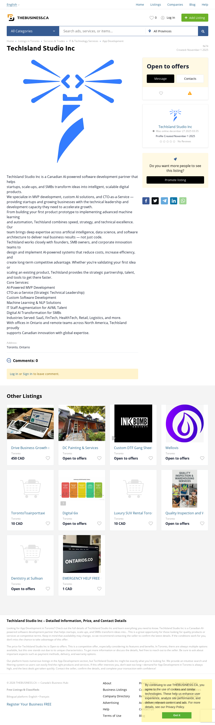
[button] (186, 707)
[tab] (22, 360)
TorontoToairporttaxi (28, 513)
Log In (14, 374)
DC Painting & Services (80, 447)
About (107, 683)
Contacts (190, 79)
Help (205, 5)
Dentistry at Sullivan (27, 578)
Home (140, 5)
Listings (155, 5)
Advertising (111, 703)
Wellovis (171, 447)
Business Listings (115, 690)
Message (160, 79)
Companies (175, 5)
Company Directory (116, 696)
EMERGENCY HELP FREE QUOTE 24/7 (83, 578)
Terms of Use (112, 716)
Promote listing (175, 180)
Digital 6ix (70, 513)
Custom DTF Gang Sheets (134, 447)
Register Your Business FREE (29, 704)
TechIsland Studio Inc (175, 126)
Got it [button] (176, 715)
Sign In (28, 374)
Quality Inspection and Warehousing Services (185, 513)
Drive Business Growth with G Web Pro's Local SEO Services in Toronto (31, 447)
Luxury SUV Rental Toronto (134, 513)
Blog (192, 5)
